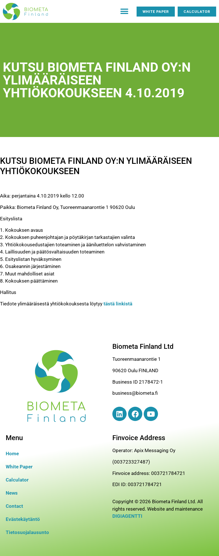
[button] (124, 11)
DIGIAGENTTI (127, 516)
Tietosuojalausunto (27, 532)
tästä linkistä (118, 304)
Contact (14, 506)
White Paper (19, 467)
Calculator (17, 480)
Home (12, 453)
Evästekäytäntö (23, 519)
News (12, 493)
